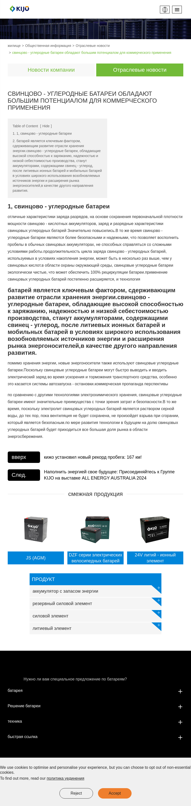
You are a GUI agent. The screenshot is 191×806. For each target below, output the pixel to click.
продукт (43, 579)
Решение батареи (96, 706)
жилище (14, 46)
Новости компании (51, 70)
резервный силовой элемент (97, 602)
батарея (96, 690)
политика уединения (65, 778)
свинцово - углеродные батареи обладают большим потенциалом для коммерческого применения (91, 53)
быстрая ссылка (96, 737)
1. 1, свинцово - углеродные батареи (42, 133)
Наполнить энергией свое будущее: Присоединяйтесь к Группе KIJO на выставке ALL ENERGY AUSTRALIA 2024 (109, 475)
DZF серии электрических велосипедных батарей (95, 557)
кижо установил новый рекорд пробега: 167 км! (93, 457)
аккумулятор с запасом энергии (97, 589)
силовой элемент (97, 614)
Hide (45, 126)
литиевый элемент (97, 626)
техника (96, 721)
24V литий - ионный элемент (155, 557)
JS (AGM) (36, 557)
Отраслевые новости (93, 46)
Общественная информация (48, 46)
